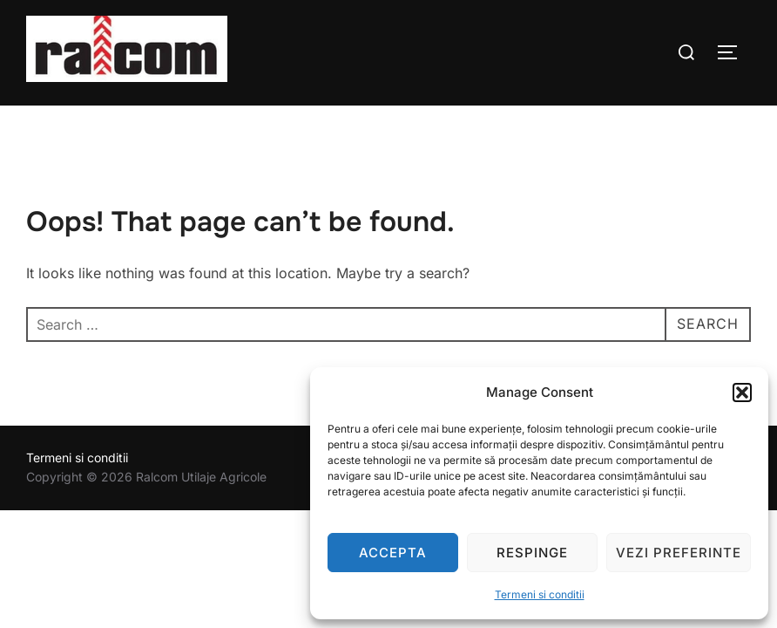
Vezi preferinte (678, 552)
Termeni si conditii (539, 594)
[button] (742, 392)
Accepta (393, 552)
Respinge (532, 552)
